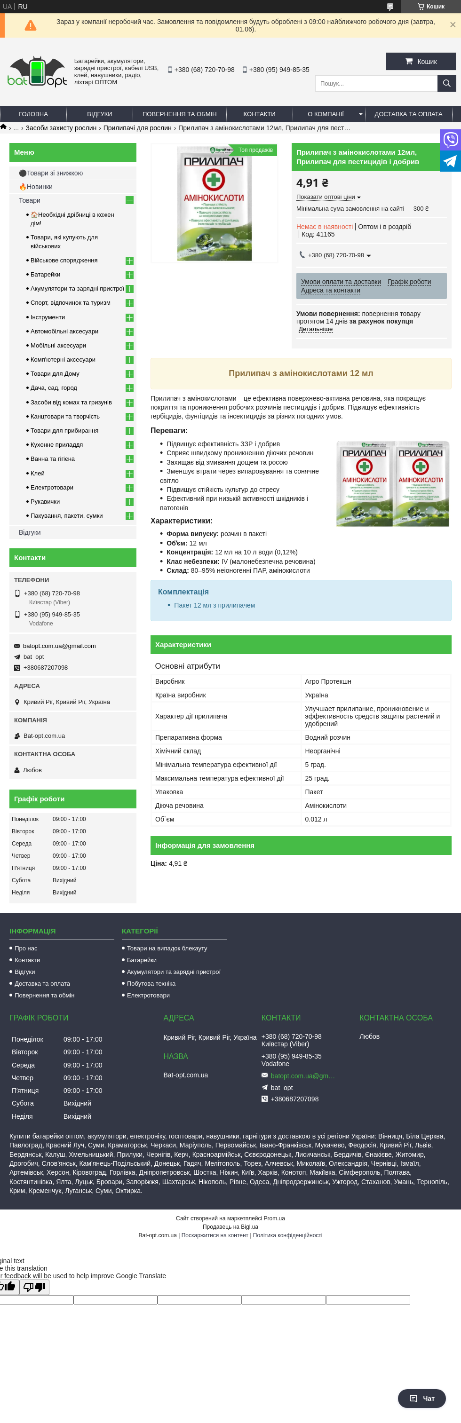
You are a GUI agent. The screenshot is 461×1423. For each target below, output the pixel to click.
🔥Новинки (36, 186)
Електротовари (52, 487)
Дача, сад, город (54, 387)
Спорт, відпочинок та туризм (71, 302)
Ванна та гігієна (53, 458)
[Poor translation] (34, 1287)
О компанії (326, 114)
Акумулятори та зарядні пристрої (77, 288)
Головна (33, 114)
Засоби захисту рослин (61, 128)
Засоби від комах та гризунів (71, 402)
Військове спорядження (64, 260)
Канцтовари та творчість (65, 416)
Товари (29, 200)
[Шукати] (446, 83)
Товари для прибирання (64, 430)
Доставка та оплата (409, 114)
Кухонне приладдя (57, 444)
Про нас (26, 948)
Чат (422, 1398)
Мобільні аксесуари (58, 345)
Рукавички (45, 501)
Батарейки (45, 274)
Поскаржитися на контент (215, 1235)
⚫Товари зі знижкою (51, 173)
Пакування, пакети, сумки (67, 515)
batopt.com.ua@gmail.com (59, 645)
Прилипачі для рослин (137, 128)
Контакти (260, 114)
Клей (38, 473)
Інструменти (48, 317)
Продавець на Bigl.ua (230, 1227)
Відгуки (99, 114)
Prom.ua (274, 1218)
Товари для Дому (55, 373)
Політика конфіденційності (288, 1235)
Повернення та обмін (180, 114)
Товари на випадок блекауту (167, 948)
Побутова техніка (151, 983)
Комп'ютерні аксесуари (63, 359)
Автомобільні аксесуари (64, 331)
